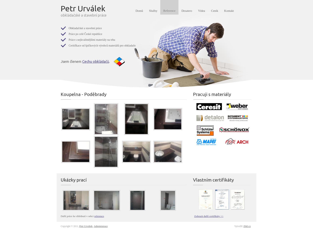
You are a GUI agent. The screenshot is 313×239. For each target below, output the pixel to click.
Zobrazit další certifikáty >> (208, 216)
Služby (153, 10)
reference (99, 216)
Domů (139, 10)
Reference (169, 10)
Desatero (186, 10)
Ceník (214, 10)
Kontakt (229, 10)
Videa (201, 10)
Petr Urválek (85, 226)
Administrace (101, 226)
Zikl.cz (247, 226)
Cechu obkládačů (95, 61)
